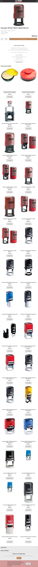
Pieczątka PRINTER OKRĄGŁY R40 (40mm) (9, 505)
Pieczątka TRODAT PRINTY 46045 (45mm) (28, 188)
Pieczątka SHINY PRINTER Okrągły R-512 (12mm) (9, 346)
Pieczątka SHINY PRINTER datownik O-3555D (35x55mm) (9, 442)
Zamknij (28, 563)
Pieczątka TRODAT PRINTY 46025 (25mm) (28, 219)
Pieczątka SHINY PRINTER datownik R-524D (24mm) (28, 410)
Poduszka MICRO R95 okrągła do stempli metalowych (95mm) (9, 92)
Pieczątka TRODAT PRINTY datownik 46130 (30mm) (9, 156)
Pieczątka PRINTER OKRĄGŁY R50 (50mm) (9, 474)
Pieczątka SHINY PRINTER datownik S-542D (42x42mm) (28, 346)
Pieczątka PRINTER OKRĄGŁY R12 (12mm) (28, 536)
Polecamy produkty (6, 66)
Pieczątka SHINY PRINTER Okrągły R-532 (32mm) (28, 283)
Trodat (6, 32)
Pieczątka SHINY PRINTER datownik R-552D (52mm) (28, 378)
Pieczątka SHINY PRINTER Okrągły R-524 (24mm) (10, 315)
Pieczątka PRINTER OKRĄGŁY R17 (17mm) (10, 536)
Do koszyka (10, 96)
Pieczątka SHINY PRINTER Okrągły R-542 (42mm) (10, 283)
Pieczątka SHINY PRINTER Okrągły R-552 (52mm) (28, 251)
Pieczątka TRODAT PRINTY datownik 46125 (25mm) (28, 156)
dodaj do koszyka (23, 39)
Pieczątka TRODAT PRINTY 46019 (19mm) (9, 251)
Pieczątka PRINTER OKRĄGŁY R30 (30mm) (28, 505)
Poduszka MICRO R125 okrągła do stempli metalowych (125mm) (28, 92)
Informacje (19, 547)
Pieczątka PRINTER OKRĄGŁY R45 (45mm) (28, 474)
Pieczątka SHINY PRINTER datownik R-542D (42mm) (9, 410)
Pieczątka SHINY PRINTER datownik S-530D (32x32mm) (9, 378)
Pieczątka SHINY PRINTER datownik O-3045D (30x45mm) (28, 442)
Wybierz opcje (9, 478)
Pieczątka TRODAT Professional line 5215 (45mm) (10, 124)
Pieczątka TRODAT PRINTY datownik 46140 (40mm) (28, 124)
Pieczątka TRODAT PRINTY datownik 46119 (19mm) (9, 188)
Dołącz (19, 558)
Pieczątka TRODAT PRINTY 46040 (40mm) (9, 219)
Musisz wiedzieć (19, 550)
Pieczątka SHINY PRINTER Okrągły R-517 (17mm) (28, 315)
